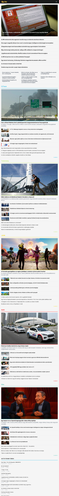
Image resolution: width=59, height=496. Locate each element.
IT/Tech (4, 86)
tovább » (56, 157)
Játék (3, 235)
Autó (3, 310)
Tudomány (5, 161)
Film (2, 384)
